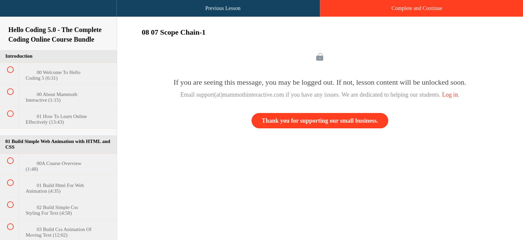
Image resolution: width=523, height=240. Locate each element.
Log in (450, 94)
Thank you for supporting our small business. (320, 120)
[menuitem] (58, 15)
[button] (11, 11)
